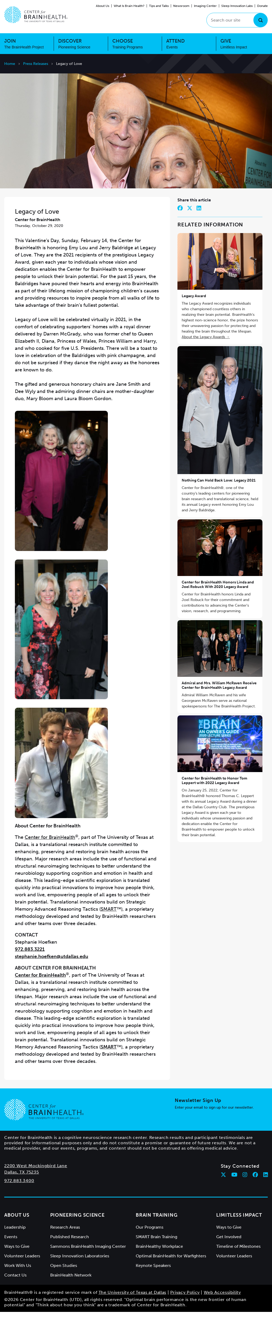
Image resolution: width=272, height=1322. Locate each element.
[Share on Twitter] (189, 218)
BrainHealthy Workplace (159, 1256)
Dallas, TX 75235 (21, 1182)
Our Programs (149, 1237)
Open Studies (63, 1275)
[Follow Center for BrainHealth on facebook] (255, 1184)
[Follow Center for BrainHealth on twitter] (223, 1184)
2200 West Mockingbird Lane (35, 1175)
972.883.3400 (19, 1190)
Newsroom (181, 6)
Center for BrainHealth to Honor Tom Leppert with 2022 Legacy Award (214, 790)
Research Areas (65, 1237)
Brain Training (156, 1225)
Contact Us (15, 1285)
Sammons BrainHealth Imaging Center (88, 1256)
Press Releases (35, 63)
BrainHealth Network (70, 1285)
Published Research (69, 1246)
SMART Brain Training (156, 1246)
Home (9, 63)
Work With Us (17, 1275)
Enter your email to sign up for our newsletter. (214, 1117)
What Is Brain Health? (129, 6)
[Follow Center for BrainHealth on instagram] (245, 1184)
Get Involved (228, 1246)
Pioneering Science (77, 1225)
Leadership (15, 1237)
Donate (262, 6)
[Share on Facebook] (180, 218)
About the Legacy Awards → (206, 347)
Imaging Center (205, 6)
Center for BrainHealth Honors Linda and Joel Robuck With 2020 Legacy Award (218, 594)
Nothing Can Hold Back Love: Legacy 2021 (219, 490)
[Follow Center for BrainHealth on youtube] (234, 1184)
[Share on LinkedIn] (199, 218)
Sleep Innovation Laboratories (79, 1266)
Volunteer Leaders (22, 1266)
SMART (109, 919)
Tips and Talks (159, 6)
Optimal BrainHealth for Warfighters (171, 1266)
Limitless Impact (239, 1225)
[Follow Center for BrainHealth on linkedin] (265, 1184)
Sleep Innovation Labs (237, 6)
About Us (102, 6)
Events (10, 1246)
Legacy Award (194, 306)
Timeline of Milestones (238, 1256)
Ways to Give (16, 1256)
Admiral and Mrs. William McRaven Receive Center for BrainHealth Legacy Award (219, 695)
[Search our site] (237, 20)
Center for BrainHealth (50, 847)
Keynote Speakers (153, 1275)
